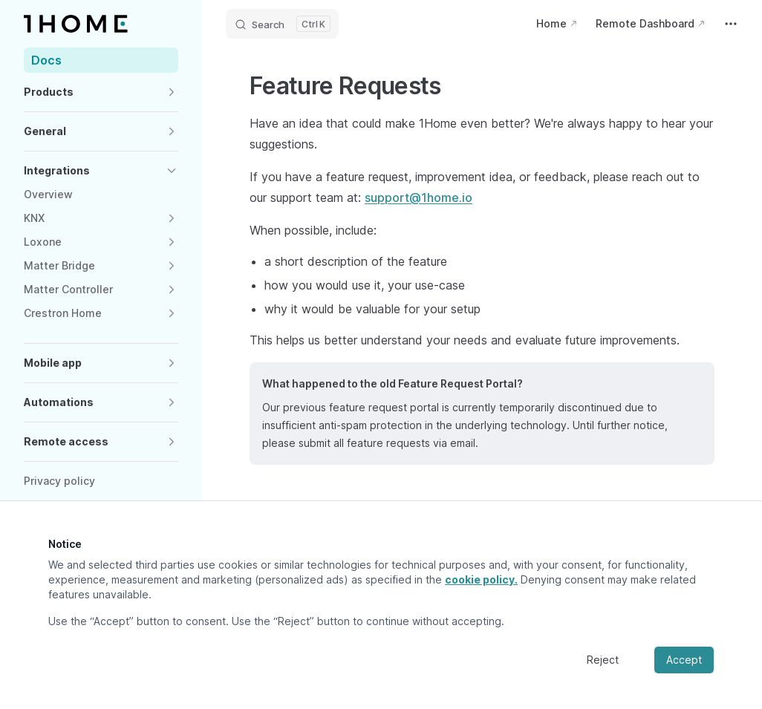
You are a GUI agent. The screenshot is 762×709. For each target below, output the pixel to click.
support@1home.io (418, 197)
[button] (101, 92)
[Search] (282, 24)
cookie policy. (481, 579)
